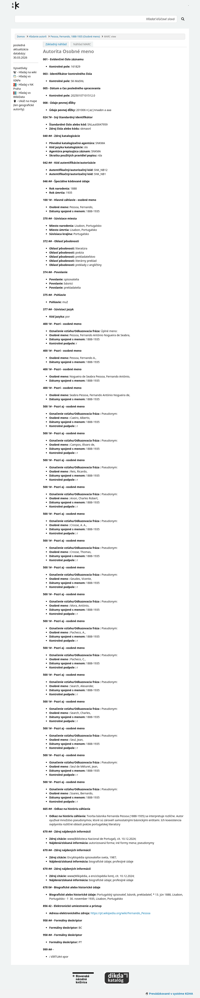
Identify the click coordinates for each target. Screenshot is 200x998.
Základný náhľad (56, 44)
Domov (21, 36)
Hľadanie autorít (38, 36)
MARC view (110, 36)
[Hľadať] (183, 19)
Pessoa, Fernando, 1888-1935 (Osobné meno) (75, 36)
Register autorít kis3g (17, 5)
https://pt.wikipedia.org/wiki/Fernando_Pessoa (120, 913)
